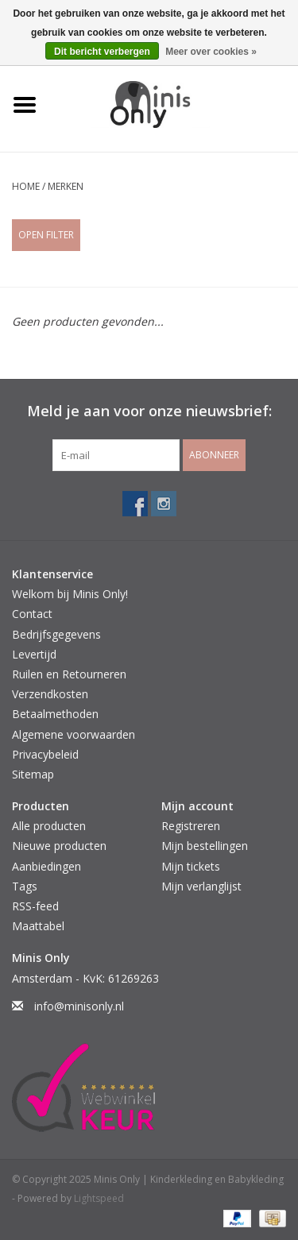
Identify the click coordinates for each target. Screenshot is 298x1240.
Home (26, 186)
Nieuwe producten (59, 845)
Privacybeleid (45, 754)
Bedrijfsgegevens (56, 634)
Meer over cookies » (211, 51)
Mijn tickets (190, 866)
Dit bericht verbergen (102, 51)
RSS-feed (35, 906)
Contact (32, 613)
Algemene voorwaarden (73, 734)
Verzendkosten (50, 693)
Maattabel (38, 925)
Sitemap (33, 774)
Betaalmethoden (55, 713)
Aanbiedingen (46, 866)
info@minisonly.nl (79, 1006)
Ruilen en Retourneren (69, 674)
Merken (65, 186)
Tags (24, 886)
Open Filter (46, 234)
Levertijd (34, 654)
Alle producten (49, 825)
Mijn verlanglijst (201, 886)
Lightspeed (99, 1198)
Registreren (190, 825)
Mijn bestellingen (204, 845)
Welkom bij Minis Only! (70, 593)
